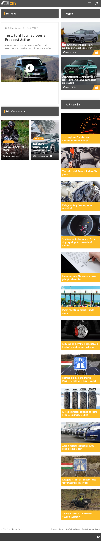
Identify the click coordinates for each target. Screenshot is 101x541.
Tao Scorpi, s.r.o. (16, 529)
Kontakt (61, 529)
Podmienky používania (72, 529)
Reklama (53, 529)
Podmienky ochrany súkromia (91, 529)
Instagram (98, 537)
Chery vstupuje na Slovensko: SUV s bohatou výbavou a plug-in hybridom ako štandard (79, 79)
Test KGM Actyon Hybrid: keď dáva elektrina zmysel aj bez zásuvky (78, 46)
